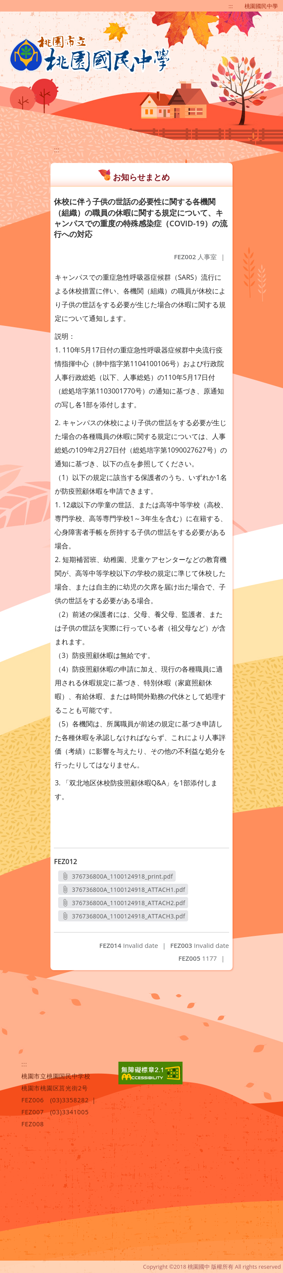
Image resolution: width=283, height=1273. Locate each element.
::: (231, 6)
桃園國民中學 (261, 6)
